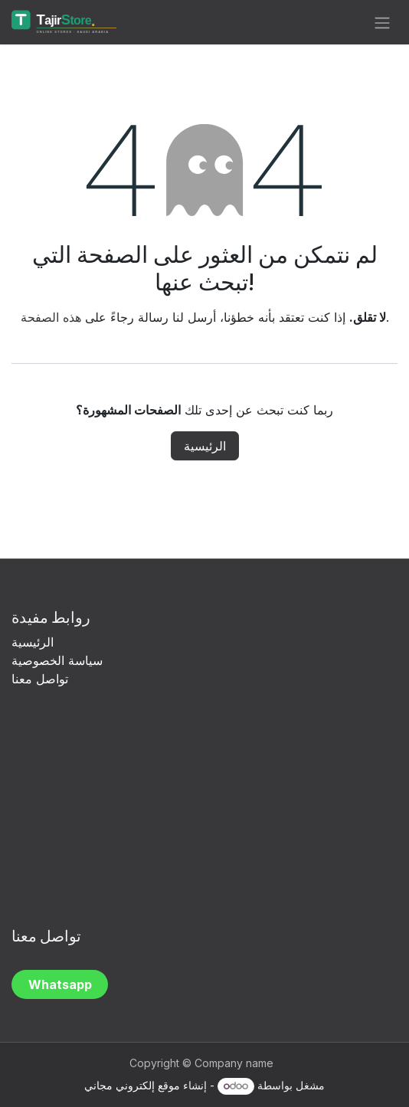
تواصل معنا (39, 678)
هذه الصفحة (51, 317)
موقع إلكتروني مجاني (132, 1085)
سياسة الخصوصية (58, 660)
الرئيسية (205, 446)
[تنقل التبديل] (382, 22)
